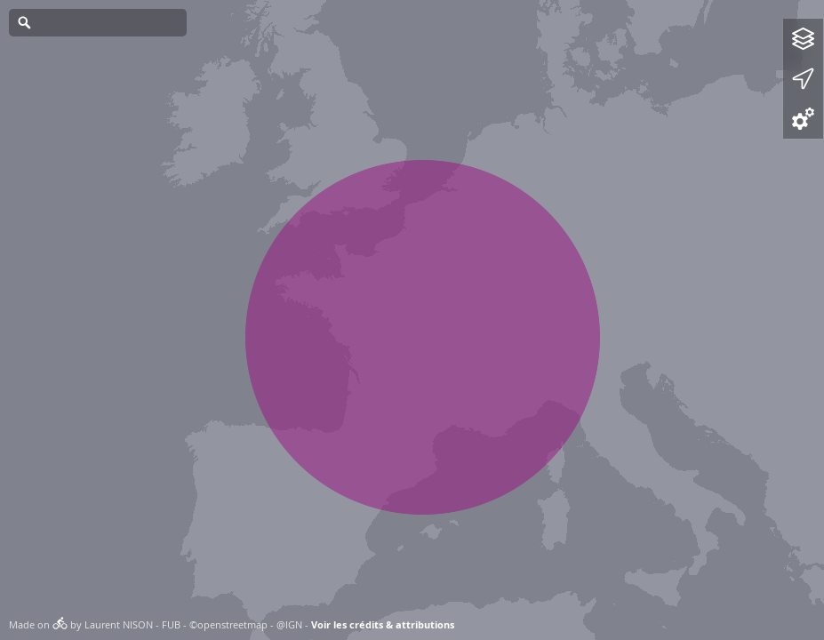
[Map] (412, 320)
